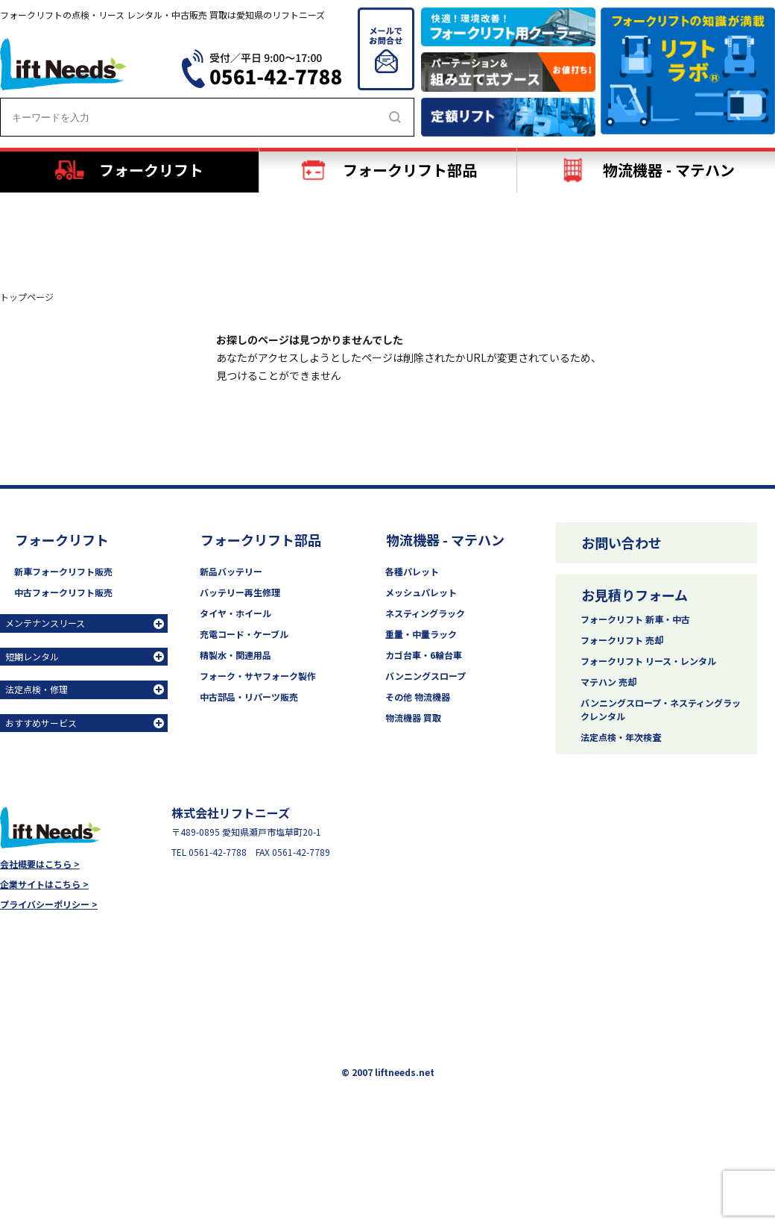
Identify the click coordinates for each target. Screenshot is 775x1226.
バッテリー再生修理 (240, 592)
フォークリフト (62, 539)
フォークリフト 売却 (622, 640)
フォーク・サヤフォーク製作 (258, 675)
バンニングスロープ (425, 675)
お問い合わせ (621, 542)
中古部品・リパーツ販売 (249, 696)
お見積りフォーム (634, 594)
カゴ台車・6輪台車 (423, 654)
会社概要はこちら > (40, 864)
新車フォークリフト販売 (63, 571)
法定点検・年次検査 (621, 737)
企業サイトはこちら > (44, 884)
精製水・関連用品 (235, 654)
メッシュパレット (421, 592)
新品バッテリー (231, 571)
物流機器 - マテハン (445, 539)
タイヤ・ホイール (235, 613)
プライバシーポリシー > (49, 904)
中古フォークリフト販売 (63, 592)
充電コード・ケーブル (244, 634)
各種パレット (412, 571)
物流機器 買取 (413, 717)
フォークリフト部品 (260, 539)
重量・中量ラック (421, 634)
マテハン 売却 (608, 681)
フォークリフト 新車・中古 (635, 619)
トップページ (27, 297)
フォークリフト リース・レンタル (648, 660)
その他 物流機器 (417, 696)
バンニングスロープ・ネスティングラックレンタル (661, 709)
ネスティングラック (425, 613)
